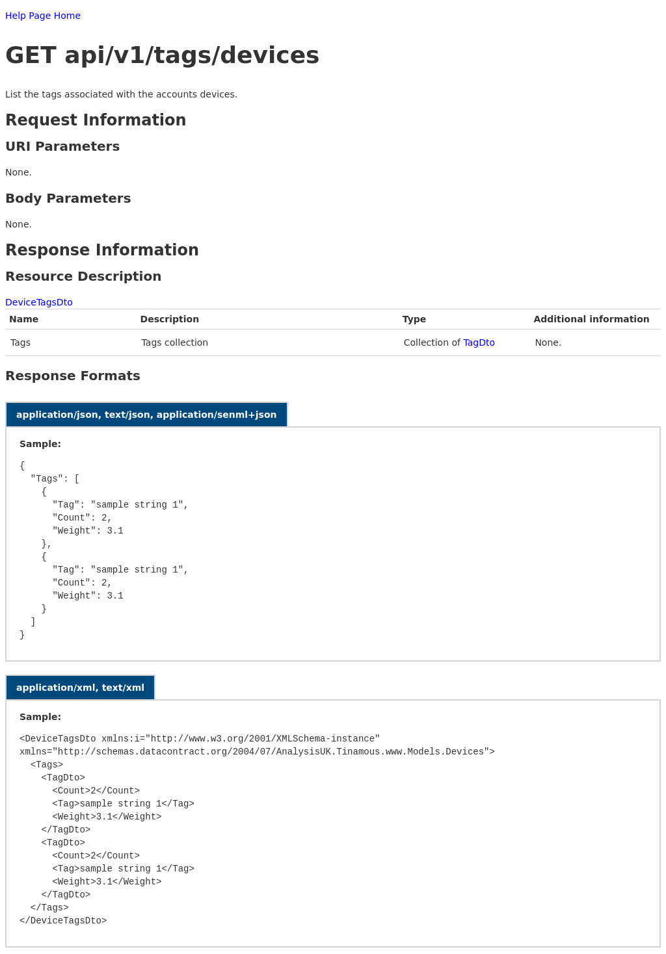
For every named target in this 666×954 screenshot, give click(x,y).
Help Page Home (43, 15)
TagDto (479, 342)
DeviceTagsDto (39, 302)
